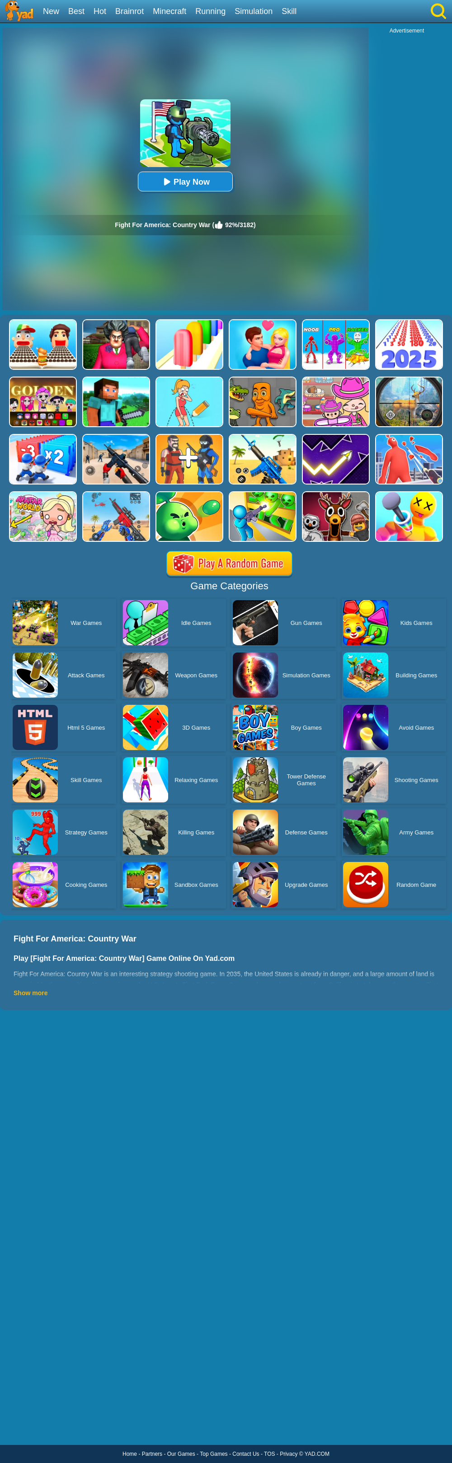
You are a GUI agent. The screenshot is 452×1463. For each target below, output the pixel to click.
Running (210, 11)
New (51, 11)
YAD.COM (317, 1454)
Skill (289, 11)
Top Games (213, 1454)
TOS (269, 1454)
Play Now (185, 181)
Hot (100, 11)
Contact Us (245, 1454)
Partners (152, 1454)
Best (76, 11)
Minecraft (169, 11)
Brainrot (129, 11)
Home (129, 1454)
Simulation (254, 11)
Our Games (181, 1454)
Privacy (288, 1454)
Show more (30, 993)
